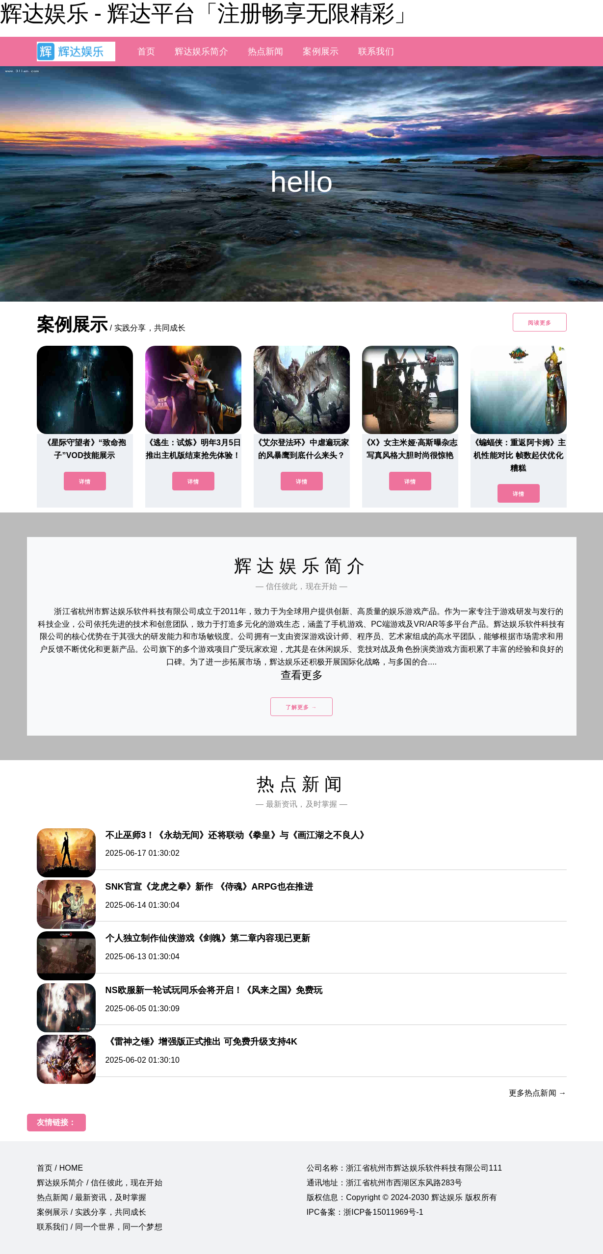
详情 (85, 482)
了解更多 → (301, 707)
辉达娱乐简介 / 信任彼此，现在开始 (99, 1182)
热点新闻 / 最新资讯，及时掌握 (92, 1197)
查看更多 (301, 675)
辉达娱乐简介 (201, 51)
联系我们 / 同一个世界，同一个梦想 (99, 1227)
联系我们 (376, 51)
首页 (146, 51)
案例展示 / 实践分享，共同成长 (92, 1212)
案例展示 (321, 51)
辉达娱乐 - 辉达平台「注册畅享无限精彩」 (208, 13)
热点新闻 (266, 51)
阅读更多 (539, 323)
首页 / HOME (60, 1168)
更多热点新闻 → (538, 1093)
